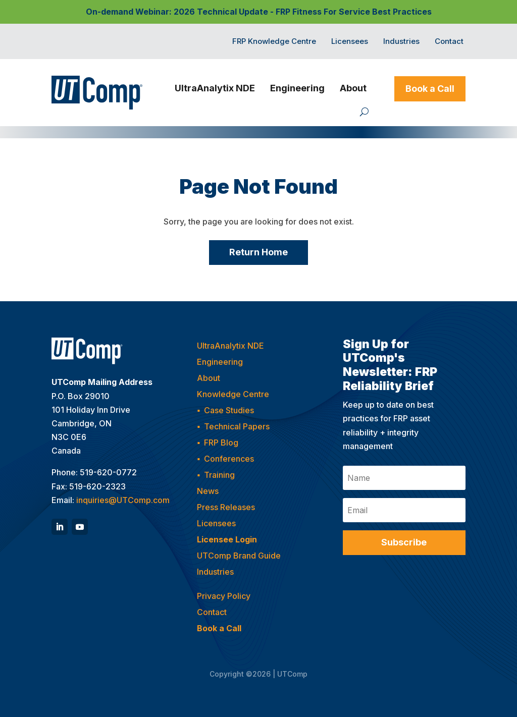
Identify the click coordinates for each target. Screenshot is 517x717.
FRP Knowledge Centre (274, 42)
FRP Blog (221, 442)
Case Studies (229, 410)
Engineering (297, 88)
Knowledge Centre (233, 394)
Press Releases (226, 507)
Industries (401, 42)
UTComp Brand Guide (239, 555)
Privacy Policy (223, 596)
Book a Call (429, 88)
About (353, 88)
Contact (449, 42)
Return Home (258, 252)
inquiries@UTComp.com (123, 500)
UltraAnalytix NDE (215, 88)
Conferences (229, 459)
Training (219, 475)
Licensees (349, 42)
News (208, 491)
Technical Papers (237, 426)
